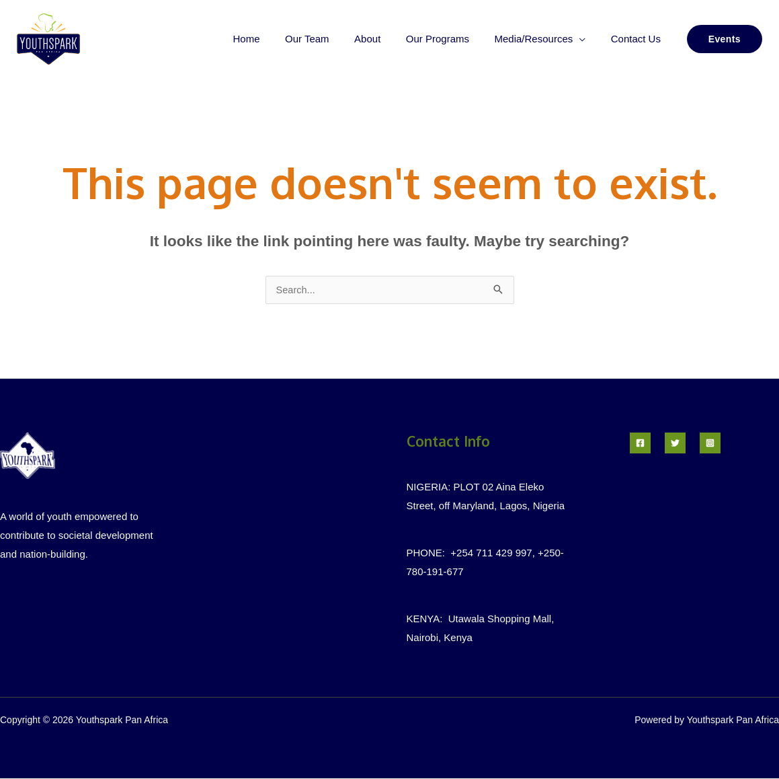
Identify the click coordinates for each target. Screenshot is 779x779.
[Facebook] (640, 443)
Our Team (330, 38)
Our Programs (450, 38)
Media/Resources (541, 38)
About (385, 38)
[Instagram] (710, 443)
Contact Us (638, 38)
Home (274, 38)
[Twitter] (675, 443)
